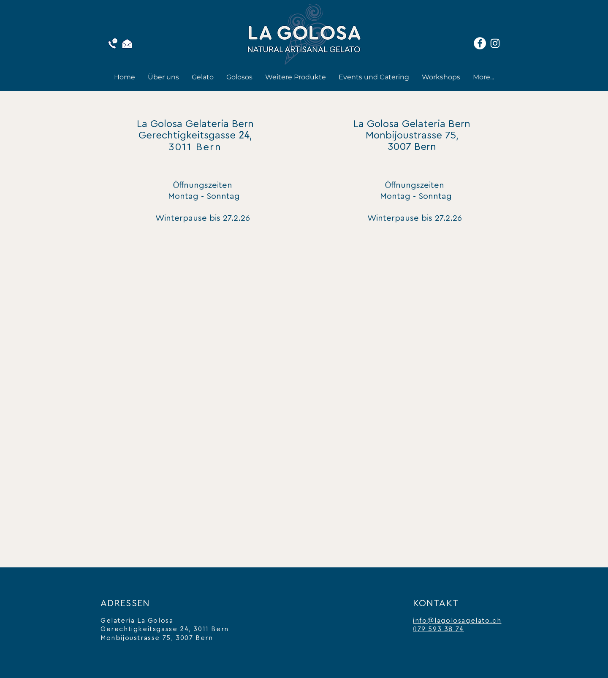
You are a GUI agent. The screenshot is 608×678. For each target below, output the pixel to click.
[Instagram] (495, 43)
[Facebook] (480, 43)
